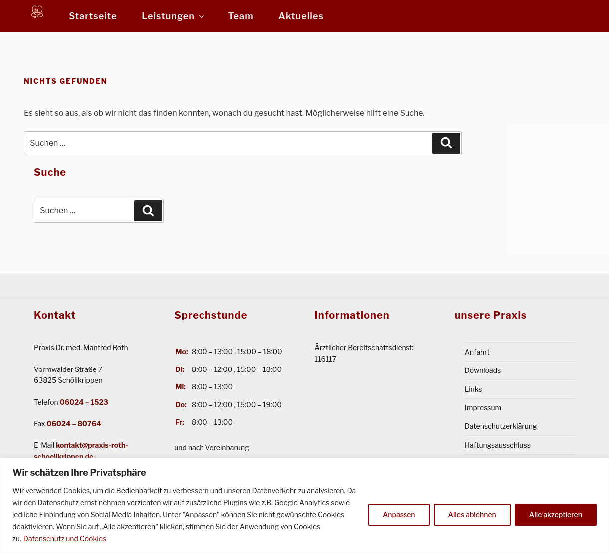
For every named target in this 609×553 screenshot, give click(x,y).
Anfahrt (477, 351)
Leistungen (174, 16)
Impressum (483, 407)
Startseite (93, 16)
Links (473, 388)
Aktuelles (301, 16)
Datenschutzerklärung (501, 426)
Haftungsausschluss (498, 444)
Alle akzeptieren (555, 514)
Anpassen (399, 514)
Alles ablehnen (472, 514)
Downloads (483, 370)
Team (241, 16)
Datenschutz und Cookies (64, 538)
